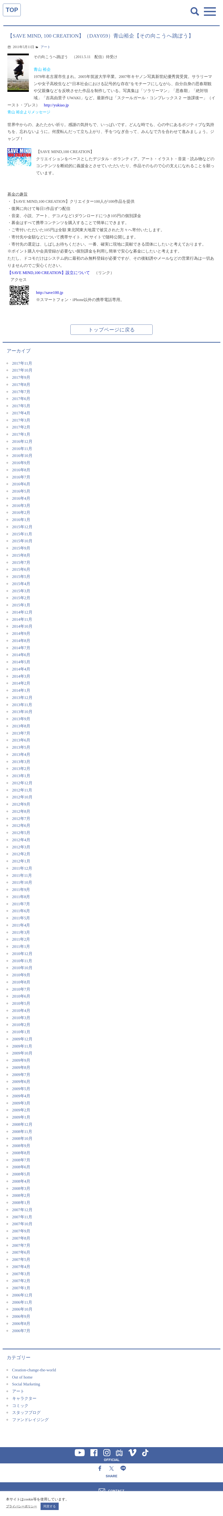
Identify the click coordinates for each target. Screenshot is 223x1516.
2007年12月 (22, 1210)
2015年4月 (21, 584)
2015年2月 (21, 598)
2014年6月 (21, 655)
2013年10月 (22, 711)
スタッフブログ (26, 1412)
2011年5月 (21, 918)
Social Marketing (26, 1384)
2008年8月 (21, 1153)
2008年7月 (21, 1160)
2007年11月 (22, 1217)
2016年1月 (21, 519)
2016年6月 (21, 484)
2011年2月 (21, 939)
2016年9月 (21, 463)
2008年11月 (22, 1131)
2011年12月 (22, 868)
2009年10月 (22, 1053)
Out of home (22, 1377)
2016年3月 (21, 505)
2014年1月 (21, 690)
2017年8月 (21, 384)
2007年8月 (21, 1238)
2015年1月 (21, 605)
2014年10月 (22, 626)
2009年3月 (21, 1103)
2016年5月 (21, 491)
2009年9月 (21, 1060)
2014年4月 (21, 669)
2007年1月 (21, 1288)
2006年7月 (21, 1331)
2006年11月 (22, 1302)
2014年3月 (21, 676)
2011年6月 (21, 911)
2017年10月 (22, 370)
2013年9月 (21, 719)
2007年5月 (21, 1259)
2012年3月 (21, 847)
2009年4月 (21, 1096)
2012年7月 (21, 818)
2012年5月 (21, 832)
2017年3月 (21, 420)
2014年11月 (22, 619)
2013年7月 (21, 733)
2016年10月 (22, 455)
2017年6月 (21, 398)
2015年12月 (22, 527)
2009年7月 (21, 1074)
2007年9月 (21, 1231)
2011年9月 (21, 889)
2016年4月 (21, 498)
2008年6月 (21, 1167)
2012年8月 (21, 811)
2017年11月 (22, 363)
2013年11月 (22, 705)
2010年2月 (21, 1024)
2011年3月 (21, 932)
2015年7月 (21, 562)
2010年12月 (22, 953)
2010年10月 (22, 968)
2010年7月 (21, 989)
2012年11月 (22, 790)
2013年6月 (21, 740)
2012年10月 (22, 797)
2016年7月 (21, 477)
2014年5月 (21, 662)
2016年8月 (21, 470)
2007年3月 (21, 1274)
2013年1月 (21, 776)
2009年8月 (21, 1067)
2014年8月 (21, 640)
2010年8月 (21, 982)
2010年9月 (21, 975)
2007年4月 (21, 1266)
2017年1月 (21, 434)
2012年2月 (21, 854)
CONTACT (116, 1491)
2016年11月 (22, 448)
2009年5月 (21, 1089)
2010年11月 (22, 961)
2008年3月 (21, 1188)
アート (46, 47)
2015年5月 (21, 576)
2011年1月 (21, 946)
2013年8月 (21, 726)
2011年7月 (21, 904)
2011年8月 (21, 897)
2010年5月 (21, 1003)
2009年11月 (22, 1046)
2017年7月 (21, 392)
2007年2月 (21, 1281)
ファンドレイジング (30, 1419)
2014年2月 (21, 683)
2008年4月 (21, 1181)
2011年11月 (22, 875)
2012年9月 (21, 804)
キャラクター (24, 1398)
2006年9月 (21, 1316)
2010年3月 (21, 1018)
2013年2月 (21, 768)
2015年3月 (21, 591)
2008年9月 (21, 1145)
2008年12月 (22, 1124)
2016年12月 (22, 441)
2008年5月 (21, 1174)
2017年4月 (21, 413)
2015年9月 (21, 548)
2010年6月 (21, 996)
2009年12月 (22, 1039)
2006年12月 (22, 1295)
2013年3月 (21, 761)
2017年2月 (21, 427)
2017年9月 (21, 377)
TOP (11, 10)
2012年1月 (21, 861)
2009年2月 (21, 1110)
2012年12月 (22, 783)
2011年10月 (22, 882)
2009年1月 (21, 1117)
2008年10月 (22, 1138)
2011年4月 (21, 925)
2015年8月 (21, 555)
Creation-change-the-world (34, 1370)
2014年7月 (21, 648)
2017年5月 (21, 406)
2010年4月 (21, 1010)
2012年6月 (21, 825)
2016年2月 (21, 512)
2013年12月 (22, 697)
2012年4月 (21, 840)
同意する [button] (49, 1506)
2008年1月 (21, 1202)
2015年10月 (22, 541)
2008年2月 (21, 1195)
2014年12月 (22, 612)
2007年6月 (21, 1252)
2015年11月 (22, 534)
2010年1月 (21, 1032)
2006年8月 (21, 1323)
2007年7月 (21, 1245)
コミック (20, 1405)
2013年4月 (21, 754)
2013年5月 (21, 747)
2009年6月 (21, 1081)
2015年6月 (21, 569)
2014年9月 (21, 633)
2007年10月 (22, 1224)
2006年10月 (22, 1309)
